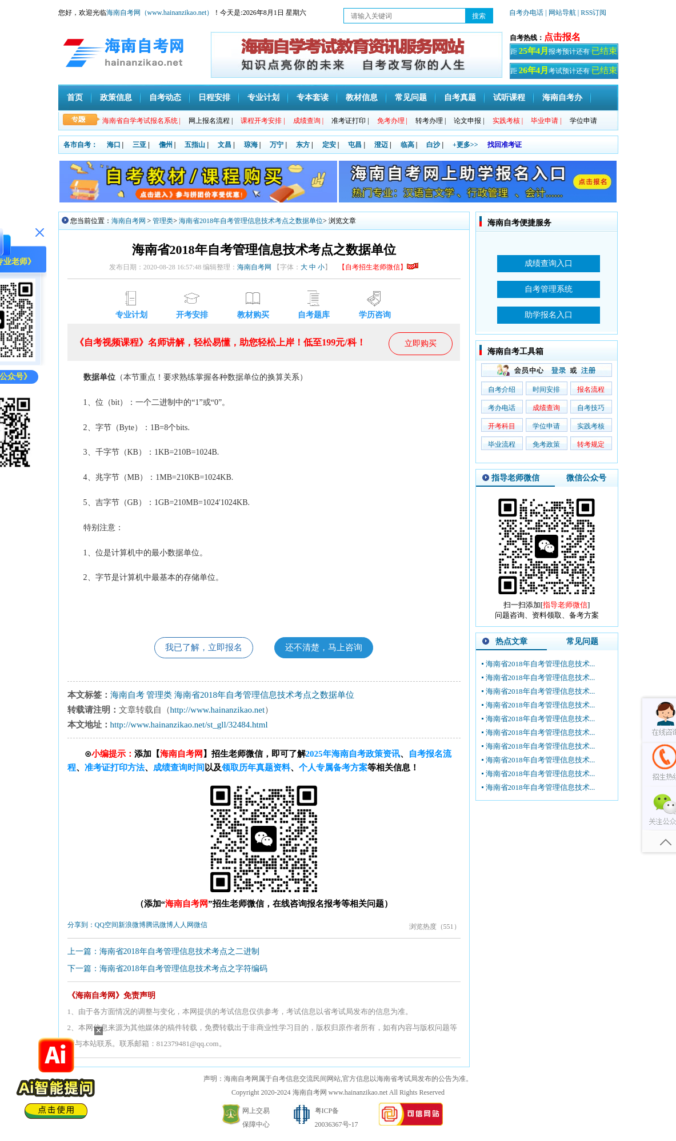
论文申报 (469, 121)
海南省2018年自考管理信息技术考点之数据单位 (251, 221)
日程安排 (214, 97)
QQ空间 (106, 927)
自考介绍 (501, 389)
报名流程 (591, 389)
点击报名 (562, 37)
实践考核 (591, 426)
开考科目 (501, 426)
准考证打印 (350, 121)
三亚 (139, 145)
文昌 (224, 145)
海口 (114, 145)
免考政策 (546, 444)
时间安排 (546, 389)
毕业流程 (501, 444)
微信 (200, 927)
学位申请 (583, 121)
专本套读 (313, 97)
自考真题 (460, 97)
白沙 (433, 145)
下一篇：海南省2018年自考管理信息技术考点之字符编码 (167, 970)
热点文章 (511, 641)
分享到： (81, 927)
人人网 (183, 927)
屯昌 (355, 145)
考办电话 (501, 408)
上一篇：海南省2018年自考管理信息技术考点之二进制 (163, 953)
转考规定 (591, 444)
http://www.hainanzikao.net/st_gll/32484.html (189, 726)
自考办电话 (526, 13)
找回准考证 (504, 145)
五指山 (195, 145)
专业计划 (263, 97)
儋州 (166, 145)
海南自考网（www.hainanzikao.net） (160, 13)
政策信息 (116, 97)
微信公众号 (586, 478)
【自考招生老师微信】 (378, 267)
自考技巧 (591, 408)
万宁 (276, 145)
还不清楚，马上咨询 (327, 648)
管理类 (163, 221)
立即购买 (421, 343)
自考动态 (165, 97)
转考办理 (430, 121)
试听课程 (509, 97)
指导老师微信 (515, 478)
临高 (407, 145)
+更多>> (465, 145)
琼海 (251, 145)
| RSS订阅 (592, 13)
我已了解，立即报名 (200, 648)
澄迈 (381, 145)
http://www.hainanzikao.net (217, 711)
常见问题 (411, 97)
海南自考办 (562, 97)
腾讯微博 (159, 927)
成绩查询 (546, 408)
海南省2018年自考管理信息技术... (540, 663)
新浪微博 (132, 927)
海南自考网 (128, 221)
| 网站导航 (560, 13)
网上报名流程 (211, 121)
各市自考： (80, 145)
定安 (329, 145)
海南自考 (127, 696)
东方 (303, 145)
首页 (75, 97)
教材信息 (362, 97)
